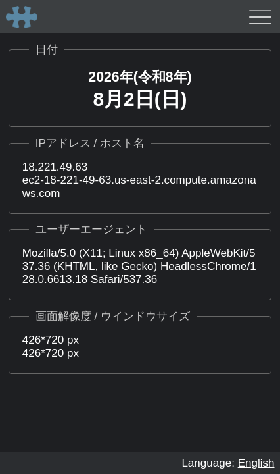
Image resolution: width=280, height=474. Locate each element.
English (256, 463)
